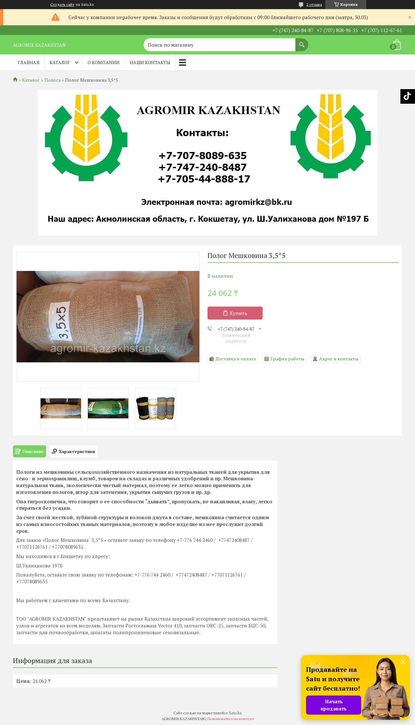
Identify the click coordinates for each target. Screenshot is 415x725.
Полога (52, 80)
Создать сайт (62, 4)
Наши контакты (150, 62)
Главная (29, 62)
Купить (238, 313)
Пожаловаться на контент (231, 718)
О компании (104, 62)
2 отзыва (314, 4)
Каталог (60, 62)
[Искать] (301, 41)
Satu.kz (235, 712)
